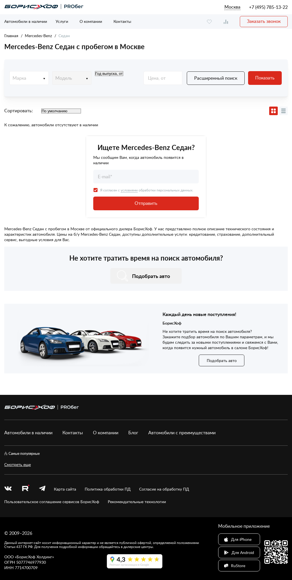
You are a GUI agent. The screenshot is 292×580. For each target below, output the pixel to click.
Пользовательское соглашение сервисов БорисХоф (51, 501)
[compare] (225, 21)
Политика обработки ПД (108, 489)
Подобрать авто (222, 360)
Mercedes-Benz (38, 35)
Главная (11, 35)
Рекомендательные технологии (137, 501)
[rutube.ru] (25, 489)
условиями (129, 190)
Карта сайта (65, 489)
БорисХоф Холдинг (34, 556)
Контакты (122, 21)
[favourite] (209, 21)
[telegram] (42, 489)
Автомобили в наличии (25, 21)
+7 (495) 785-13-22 (268, 7)
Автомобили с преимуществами (182, 432)
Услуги (62, 21)
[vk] (8, 489)
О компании (91, 21)
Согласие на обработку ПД (164, 489)
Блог (133, 432)
